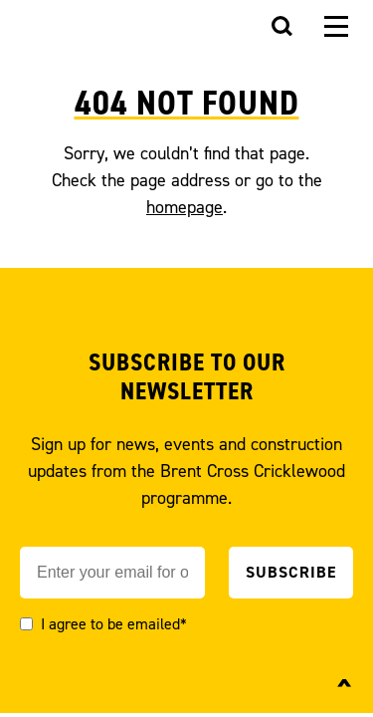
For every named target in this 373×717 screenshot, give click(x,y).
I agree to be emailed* (114, 623)
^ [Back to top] (344, 689)
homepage (184, 206)
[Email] (112, 572)
